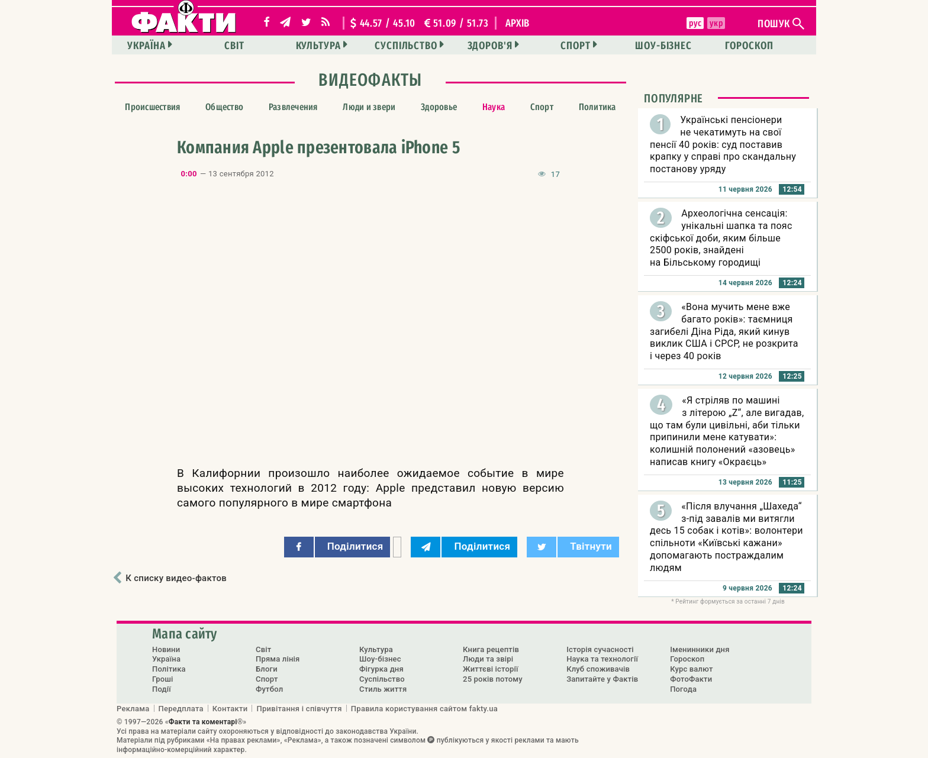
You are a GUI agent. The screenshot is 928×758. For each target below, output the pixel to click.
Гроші (162, 679)
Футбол (269, 689)
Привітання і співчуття (298, 708)
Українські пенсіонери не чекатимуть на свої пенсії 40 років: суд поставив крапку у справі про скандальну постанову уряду (723, 144)
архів (517, 23)
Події (161, 689)
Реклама (133, 708)
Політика (169, 669)
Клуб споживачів (598, 669)
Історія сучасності (600, 649)
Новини (166, 649)
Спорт (575, 45)
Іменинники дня (699, 649)
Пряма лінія (277, 658)
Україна (146, 45)
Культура (318, 45)
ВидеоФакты (370, 80)
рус (695, 23)
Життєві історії (490, 669)
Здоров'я (490, 45)
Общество (224, 106)
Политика (597, 106)
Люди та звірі (488, 658)
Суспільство (406, 45)
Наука (493, 106)
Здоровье (439, 106)
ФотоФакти (691, 679)
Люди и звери (369, 106)
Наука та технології (602, 658)
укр (716, 23)
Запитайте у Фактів (602, 679)
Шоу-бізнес (663, 45)
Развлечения (293, 106)
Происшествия (152, 106)
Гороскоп (749, 45)
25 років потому (493, 679)
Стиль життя (383, 689)
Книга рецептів (491, 649)
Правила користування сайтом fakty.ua (424, 708)
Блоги (267, 669)
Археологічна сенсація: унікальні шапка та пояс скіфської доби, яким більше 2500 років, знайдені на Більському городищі (721, 238)
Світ (234, 45)
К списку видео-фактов (176, 578)
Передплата (181, 708)
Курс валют (691, 669)
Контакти (230, 708)
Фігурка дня (381, 669)
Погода (683, 689)
